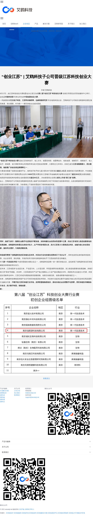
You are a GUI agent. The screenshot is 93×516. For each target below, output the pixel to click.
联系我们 (17, 395)
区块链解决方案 (42, 513)
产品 (36, 24)
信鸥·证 (2, 401)
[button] (46, 441)
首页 (4, 24)
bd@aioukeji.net (30, 393)
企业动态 (26, 24)
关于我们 (71, 24)
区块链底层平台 (52, 513)
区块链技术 (9, 513)
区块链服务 (17, 513)
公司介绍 (17, 391)
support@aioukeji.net (32, 397)
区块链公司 (72, 513)
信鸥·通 (2, 399)
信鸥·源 (2, 395)
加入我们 (82, 24)
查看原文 (46, 378)
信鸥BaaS (14, 24)
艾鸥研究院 (58, 24)
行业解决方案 (4, 391)
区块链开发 (25, 513)
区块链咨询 (32, 513)
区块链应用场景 (63, 513)
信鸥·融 (2, 397)
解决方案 (46, 24)
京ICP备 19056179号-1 (26, 509)
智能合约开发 (80, 513)
